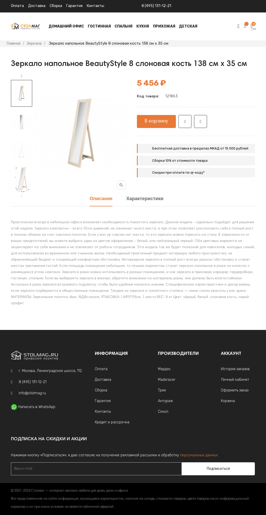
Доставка (36, 6)
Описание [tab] (101, 198)
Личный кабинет (235, 379)
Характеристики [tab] (144, 198)
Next (21, 76)
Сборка (56, 6)
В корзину (156, 121)
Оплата (17, 6)
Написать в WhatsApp (36, 407)
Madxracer (166, 379)
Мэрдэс (164, 369)
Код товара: (148, 96)
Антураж (165, 401)
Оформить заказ (234, 390)
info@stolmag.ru (32, 393)
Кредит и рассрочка (112, 422)
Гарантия (74, 6)
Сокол (163, 411)
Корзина (228, 401)
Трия (162, 390)
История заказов (235, 369)
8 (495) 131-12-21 (156, 6)
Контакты (103, 411)
